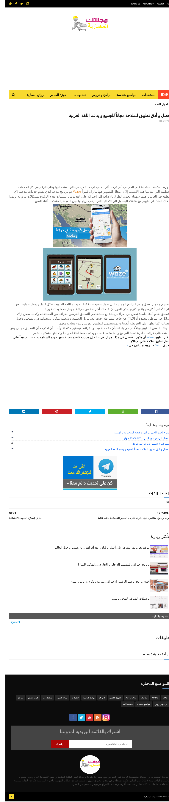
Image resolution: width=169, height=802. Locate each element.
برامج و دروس (95, 95)
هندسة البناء (122, 705)
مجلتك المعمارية (144, 797)
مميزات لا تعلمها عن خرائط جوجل (145, 444)
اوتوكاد (96, 698)
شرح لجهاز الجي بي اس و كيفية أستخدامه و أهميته (136, 433)
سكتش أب (41, 698)
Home (159, 95)
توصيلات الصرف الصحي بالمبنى (124, 599)
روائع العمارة (30, 95)
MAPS (150, 698)
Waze (144, 338)
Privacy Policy (143, 3)
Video (138, 698)
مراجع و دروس (155, 705)
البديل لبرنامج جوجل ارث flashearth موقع (141, 439)
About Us (155, 3)
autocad (125, 698)
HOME (164, 3)
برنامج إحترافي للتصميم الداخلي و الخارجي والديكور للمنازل (107, 565)
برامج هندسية (83, 698)
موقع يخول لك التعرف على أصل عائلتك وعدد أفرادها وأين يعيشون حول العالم (97, 548)
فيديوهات (74, 95)
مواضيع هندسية (121, 95)
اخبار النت (156, 104)
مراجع (15, 698)
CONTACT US (130, 3)
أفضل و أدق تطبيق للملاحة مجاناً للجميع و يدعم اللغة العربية (131, 450)
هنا (121, 346)
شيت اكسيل (28, 698)
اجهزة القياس (53, 95)
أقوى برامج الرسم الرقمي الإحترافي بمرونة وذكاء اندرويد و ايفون (104, 582)
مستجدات (143, 95)
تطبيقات (69, 698)
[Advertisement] (84, 59)
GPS (160, 122)
